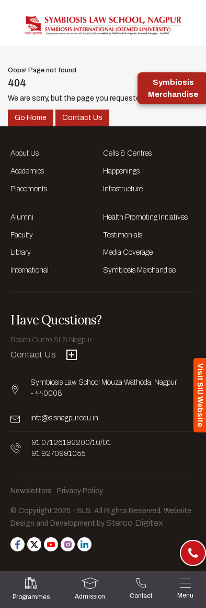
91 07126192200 (60, 443)
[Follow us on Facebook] (17, 544)
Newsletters (31, 491)
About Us (24, 153)
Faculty (21, 235)
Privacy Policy (80, 491)
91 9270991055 (58, 454)
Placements (28, 189)
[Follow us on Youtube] (51, 544)
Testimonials (122, 235)
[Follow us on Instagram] (68, 544)
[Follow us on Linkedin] (84, 544)
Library (20, 252)
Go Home (31, 118)
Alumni (21, 217)
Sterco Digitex (134, 523)
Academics (27, 171)
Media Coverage (128, 252)
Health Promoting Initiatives (145, 217)
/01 (105, 443)
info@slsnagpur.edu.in (64, 418)
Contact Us (82, 118)
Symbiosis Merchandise (139, 270)
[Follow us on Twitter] (34, 544)
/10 (95, 443)
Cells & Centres (127, 153)
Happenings (121, 171)
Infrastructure (123, 189)
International (29, 270)
